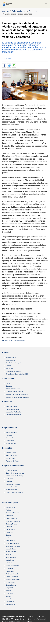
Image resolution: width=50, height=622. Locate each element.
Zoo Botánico (10, 604)
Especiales (7, 448)
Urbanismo (9, 593)
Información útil (11, 357)
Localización (10, 441)
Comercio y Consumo (13, 521)
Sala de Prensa (11, 585)
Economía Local (11, 443)
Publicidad (9, 438)
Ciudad (5, 353)
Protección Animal (12, 574)
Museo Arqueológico (12, 565)
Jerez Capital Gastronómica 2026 (17, 374)
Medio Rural (10, 560)
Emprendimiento (9, 428)
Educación (9, 532)
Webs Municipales (10, 503)
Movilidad (9, 563)
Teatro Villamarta (11, 490)
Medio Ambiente (11, 557)
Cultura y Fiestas (11, 524)
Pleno (8, 383)
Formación (9, 435)
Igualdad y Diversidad (13, 546)
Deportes (9, 527)
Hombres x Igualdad (12, 543)
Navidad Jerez (10, 458)
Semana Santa (11, 453)
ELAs (8, 538)
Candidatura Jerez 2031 (14, 371)
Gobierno (9, 386)
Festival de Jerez (11, 540)
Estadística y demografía (14, 363)
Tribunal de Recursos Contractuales (17, 397)
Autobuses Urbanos (12, 513)
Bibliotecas (9, 515)
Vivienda (9, 599)
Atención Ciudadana (12, 409)
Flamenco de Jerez (12, 461)
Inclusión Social (11, 549)
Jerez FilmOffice (11, 552)
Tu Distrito (9, 368)
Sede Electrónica (11, 406)
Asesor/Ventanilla (11, 432)
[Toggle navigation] (46, 4)
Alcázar (8, 510)
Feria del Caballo (11, 455)
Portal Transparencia (12, 579)
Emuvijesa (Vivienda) (13, 484)
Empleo (8, 535)
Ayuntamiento (8, 378)
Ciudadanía (7, 402)
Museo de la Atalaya (12, 487)
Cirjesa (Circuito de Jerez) (14, 476)
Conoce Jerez (10, 360)
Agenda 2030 (10, 507)
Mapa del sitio (20, 619)
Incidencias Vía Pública (13, 412)
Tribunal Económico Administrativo (17, 394)
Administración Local (12, 389)
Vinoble (8, 596)
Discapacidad (10, 529)
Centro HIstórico (11, 518)
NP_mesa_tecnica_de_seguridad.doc (13, 340)
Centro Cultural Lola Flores (15, 492)
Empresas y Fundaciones (13, 465)
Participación (10, 571)
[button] (4, 66)
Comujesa (9, 478)
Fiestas (8, 366)
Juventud (9, 554)
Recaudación (10, 582)
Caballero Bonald (11, 470)
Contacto (32, 619)
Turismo (8, 590)
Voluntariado (10, 602)
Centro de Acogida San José (15, 473)
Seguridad (9, 588)
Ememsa (9, 481)
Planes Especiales (12, 577)
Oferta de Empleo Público (14, 391)
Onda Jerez (10, 568)
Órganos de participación (14, 415)
